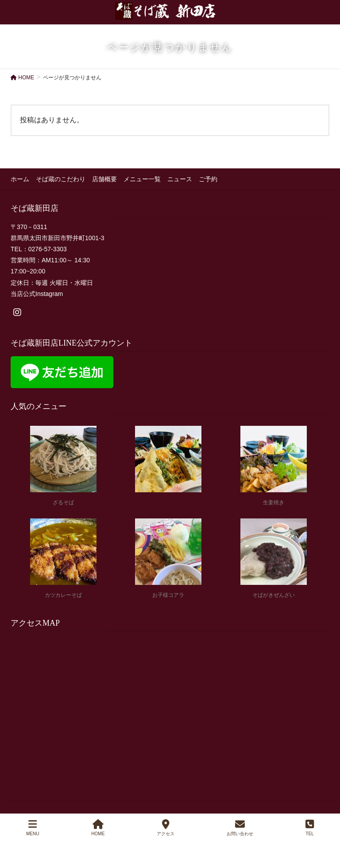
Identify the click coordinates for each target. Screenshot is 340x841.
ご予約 (208, 179)
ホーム (20, 179)
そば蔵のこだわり (60, 179)
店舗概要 (104, 179)
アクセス (165, 827)
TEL (309, 827)
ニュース (179, 179)
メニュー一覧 (142, 179)
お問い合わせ (240, 827)
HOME (97, 827)
